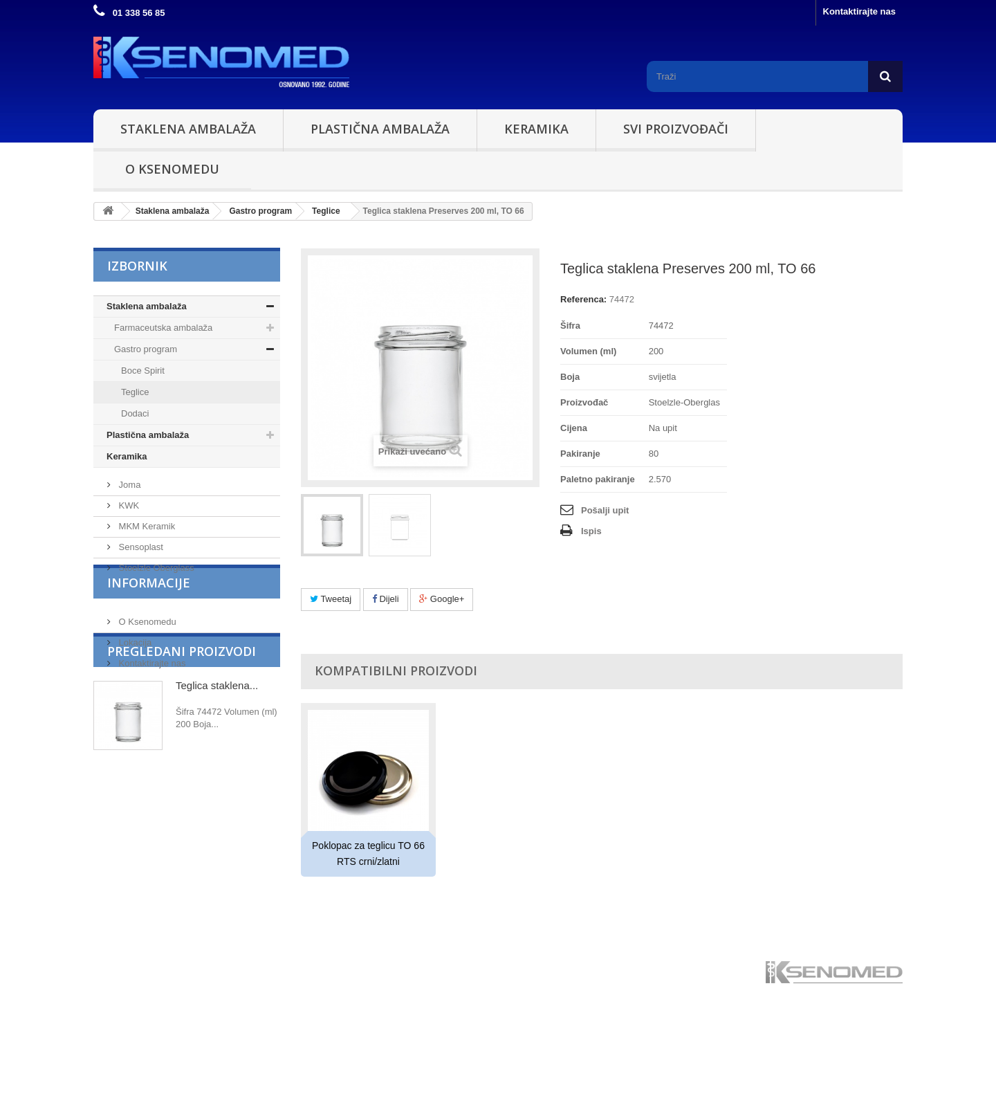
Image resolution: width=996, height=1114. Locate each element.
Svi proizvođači (675, 128)
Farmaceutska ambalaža (163, 327)
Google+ (441, 599)
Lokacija (133, 727)
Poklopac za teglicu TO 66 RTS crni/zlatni (368, 853)
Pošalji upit (605, 510)
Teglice (135, 392)
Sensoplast (139, 602)
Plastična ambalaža (380, 128)
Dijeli (385, 599)
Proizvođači (148, 506)
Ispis (591, 531)
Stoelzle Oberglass (155, 623)
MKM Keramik (145, 581)
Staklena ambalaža (188, 128)
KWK (127, 561)
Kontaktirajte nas (859, 11)
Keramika (536, 128)
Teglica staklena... (217, 831)
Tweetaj (330, 599)
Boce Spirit (143, 370)
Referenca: (583, 299)
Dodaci (135, 413)
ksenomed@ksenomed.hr (818, 1082)
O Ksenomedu (172, 169)
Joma (128, 540)
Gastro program (145, 349)
